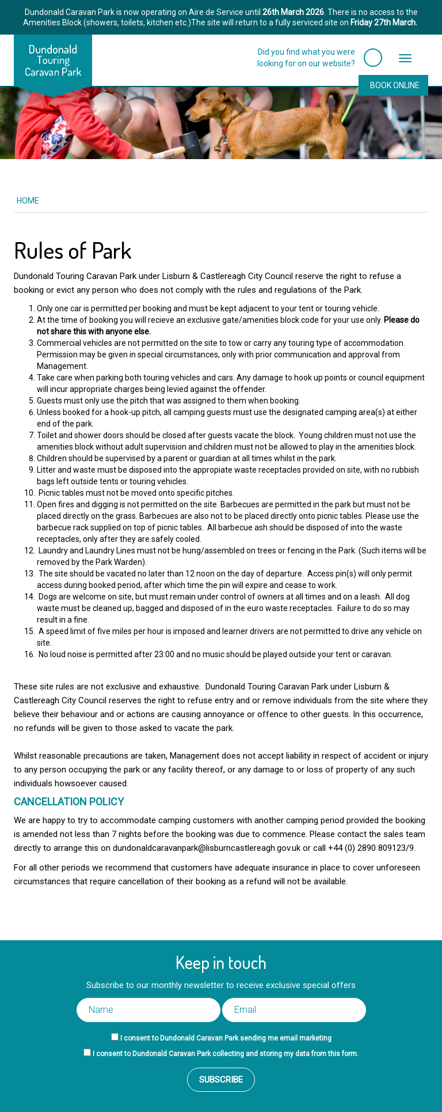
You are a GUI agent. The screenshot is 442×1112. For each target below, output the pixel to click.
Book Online (395, 85)
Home (28, 200)
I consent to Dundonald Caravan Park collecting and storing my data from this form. (226, 1054)
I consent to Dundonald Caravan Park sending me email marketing (226, 1038)
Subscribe (221, 1080)
